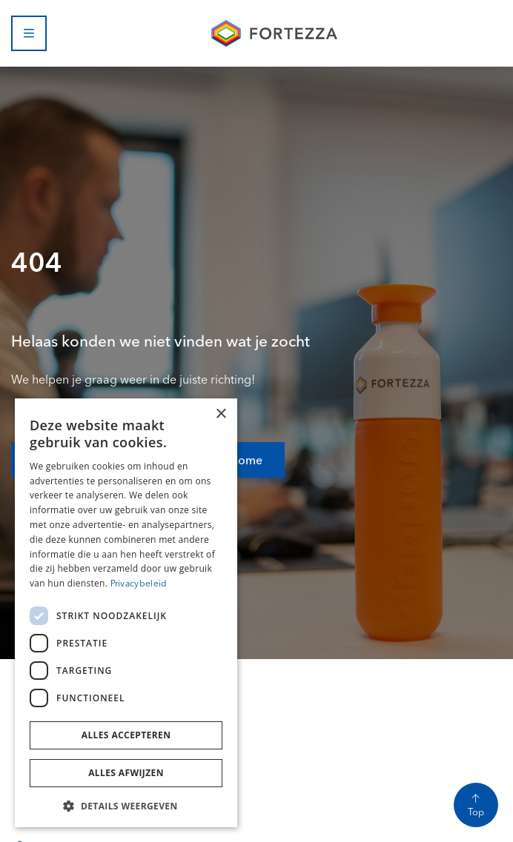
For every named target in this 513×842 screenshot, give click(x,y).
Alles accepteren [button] (126, 735)
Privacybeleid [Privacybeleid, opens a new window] (139, 583)
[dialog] (126, 612)
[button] (126, 804)
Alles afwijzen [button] (126, 772)
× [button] (220, 414)
